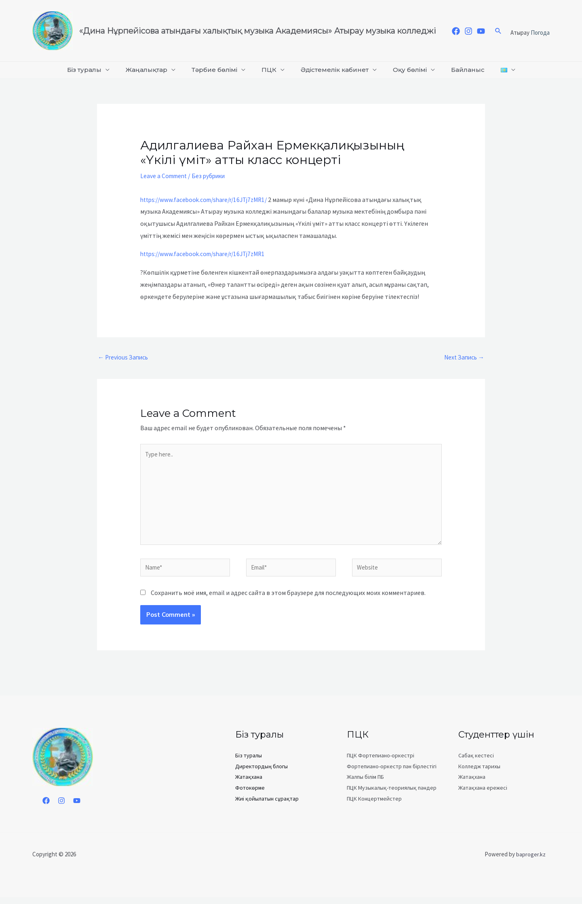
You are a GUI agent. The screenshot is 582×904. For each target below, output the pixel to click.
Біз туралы (95, 70)
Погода (540, 32)
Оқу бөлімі (405, 70)
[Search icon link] (498, 31)
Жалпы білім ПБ (365, 783)
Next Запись (462, 358)
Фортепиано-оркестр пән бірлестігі (391, 773)
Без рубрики (212, 176)
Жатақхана (248, 783)
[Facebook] (456, 31)
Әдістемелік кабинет (333, 70)
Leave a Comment (165, 176)
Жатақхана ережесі (482, 794)
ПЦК (270, 70)
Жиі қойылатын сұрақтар (267, 804)
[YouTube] (481, 31)
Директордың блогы (261, 773)
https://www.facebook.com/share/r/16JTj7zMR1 (207, 254)
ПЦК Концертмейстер (374, 804)
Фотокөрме (250, 794)
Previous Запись (125, 358)
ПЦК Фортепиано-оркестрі (380, 762)
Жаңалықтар (154, 70)
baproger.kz (531, 861)
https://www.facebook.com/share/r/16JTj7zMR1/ (208, 200)
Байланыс (460, 70)
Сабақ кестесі (476, 762)
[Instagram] (468, 31)
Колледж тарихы (479, 773)
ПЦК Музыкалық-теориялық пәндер (391, 794)
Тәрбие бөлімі (219, 70)
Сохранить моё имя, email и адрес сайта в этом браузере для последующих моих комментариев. (288, 599)
